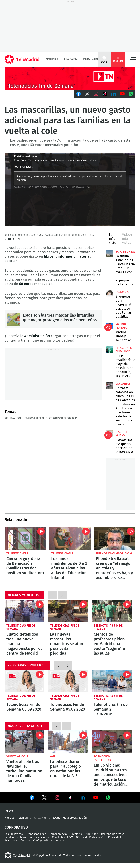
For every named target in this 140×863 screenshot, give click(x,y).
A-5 (52, 756)
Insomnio (122, 291)
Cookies (25, 840)
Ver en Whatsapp (108, 797)
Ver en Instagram (57, 797)
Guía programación (75, 817)
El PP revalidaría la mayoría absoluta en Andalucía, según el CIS (109, 349)
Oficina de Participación (90, 837)
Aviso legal (11, 840)
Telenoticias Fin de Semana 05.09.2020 (24, 681)
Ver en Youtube (95, 797)
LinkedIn (113, 94)
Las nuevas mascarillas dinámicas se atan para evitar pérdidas (68, 611)
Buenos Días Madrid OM (114, 553)
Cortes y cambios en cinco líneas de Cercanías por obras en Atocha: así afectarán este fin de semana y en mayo (109, 385)
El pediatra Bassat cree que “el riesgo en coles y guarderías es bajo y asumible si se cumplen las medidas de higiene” (114, 538)
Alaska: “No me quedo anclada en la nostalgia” (109, 433)
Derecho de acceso (112, 834)
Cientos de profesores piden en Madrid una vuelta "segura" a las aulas (112, 611)
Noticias (52, 59)
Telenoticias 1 (17, 553)
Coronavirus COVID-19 (63, 418)
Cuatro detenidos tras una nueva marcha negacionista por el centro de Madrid (24, 611)
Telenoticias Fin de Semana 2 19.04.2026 (112, 681)
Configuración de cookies (48, 840)
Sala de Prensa (14, 834)
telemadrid (17, 855)
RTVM (9, 811)
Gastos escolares (35, 418)
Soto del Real (125, 251)
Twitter (87, 94)
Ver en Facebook (31, 798)
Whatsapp (131, 94)
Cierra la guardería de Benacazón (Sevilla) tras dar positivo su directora (25, 538)
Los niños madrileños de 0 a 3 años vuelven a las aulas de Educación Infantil (70, 538)
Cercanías (123, 383)
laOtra (56, 817)
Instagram (96, 94)
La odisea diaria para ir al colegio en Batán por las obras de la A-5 (68, 741)
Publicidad (91, 834)
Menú (132, 59)
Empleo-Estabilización (18, 837)
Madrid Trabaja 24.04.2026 (109, 326)
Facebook (78, 94)
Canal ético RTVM (62, 837)
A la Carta (70, 59)
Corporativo (16, 827)
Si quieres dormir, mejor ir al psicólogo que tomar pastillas (109, 293)
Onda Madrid (92, 59)
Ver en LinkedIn (82, 797)
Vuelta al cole (14, 418)
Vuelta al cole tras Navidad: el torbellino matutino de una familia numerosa (24, 741)
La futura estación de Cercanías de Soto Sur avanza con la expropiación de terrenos (109, 253)
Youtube (122, 94)
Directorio (76, 834)
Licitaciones (42, 837)
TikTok (104, 94)
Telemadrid (24, 817)
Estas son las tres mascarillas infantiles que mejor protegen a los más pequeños (13, 319)
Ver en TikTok (70, 798)
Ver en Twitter (44, 798)
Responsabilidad (36, 834)
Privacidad (114, 837)
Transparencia (58, 834)
